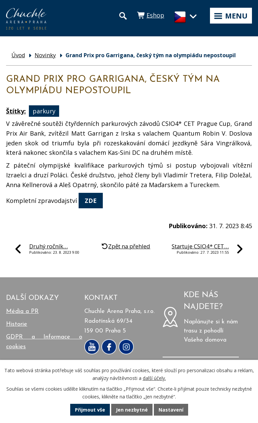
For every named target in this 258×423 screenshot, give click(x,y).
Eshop (155, 15)
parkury (44, 111)
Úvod (18, 55)
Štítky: (16, 111)
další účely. (154, 378)
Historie (16, 324)
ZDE (91, 201)
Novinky (45, 55)
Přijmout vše (90, 410)
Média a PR (22, 311)
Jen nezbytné (132, 410)
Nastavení (171, 410)
